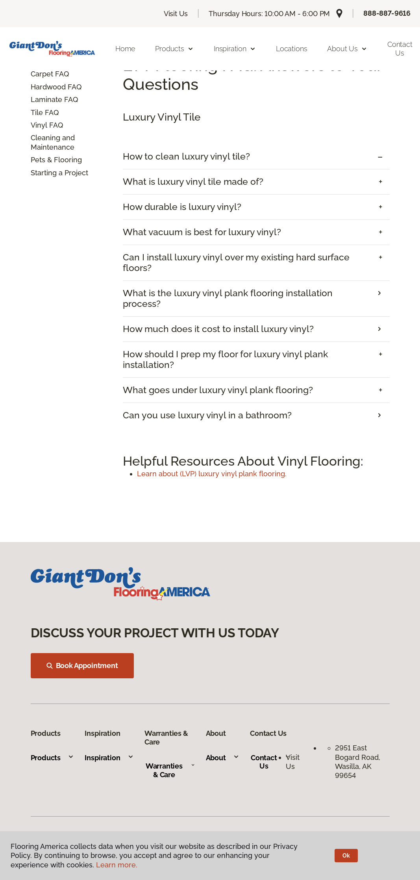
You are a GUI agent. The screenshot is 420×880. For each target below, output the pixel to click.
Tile (37, 112)
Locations (291, 49)
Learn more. (116, 865)
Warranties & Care (170, 770)
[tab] (256, 156)
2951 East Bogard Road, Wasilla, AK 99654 (358, 762)
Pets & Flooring (56, 160)
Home (125, 49)
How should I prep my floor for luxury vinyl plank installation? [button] (225, 359)
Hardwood (48, 87)
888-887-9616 (387, 13)
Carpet (42, 74)
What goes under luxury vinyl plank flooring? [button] (218, 390)
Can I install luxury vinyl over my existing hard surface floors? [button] (236, 262)
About (222, 758)
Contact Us (270, 762)
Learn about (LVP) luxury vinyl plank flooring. (212, 474)
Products (52, 758)
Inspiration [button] (235, 49)
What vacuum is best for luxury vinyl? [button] (202, 232)
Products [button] (174, 49)
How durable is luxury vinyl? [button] (182, 207)
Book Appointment (82, 665)
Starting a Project (59, 173)
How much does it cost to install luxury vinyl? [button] (218, 329)
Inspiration (109, 758)
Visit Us (176, 13)
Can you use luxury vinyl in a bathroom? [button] (207, 415)
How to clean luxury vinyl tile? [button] (186, 156)
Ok (346, 855)
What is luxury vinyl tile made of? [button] (193, 181)
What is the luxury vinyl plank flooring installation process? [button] (228, 298)
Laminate (46, 99)
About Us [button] (347, 49)
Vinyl (39, 125)
